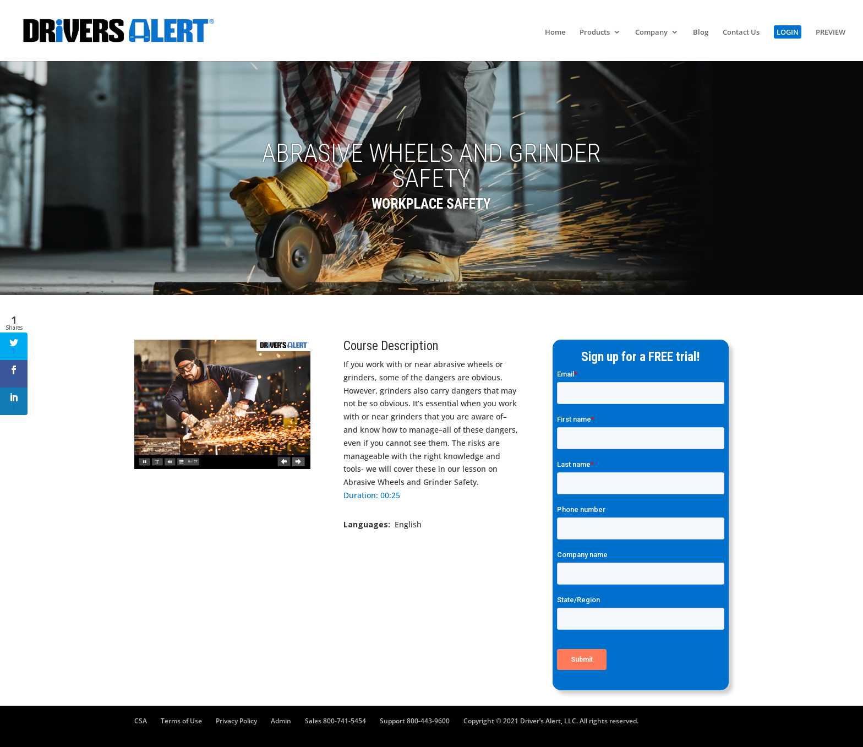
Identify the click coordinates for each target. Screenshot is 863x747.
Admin (281, 721)
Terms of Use (181, 721)
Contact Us (741, 32)
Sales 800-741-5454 (335, 721)
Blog (700, 32)
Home (555, 32)
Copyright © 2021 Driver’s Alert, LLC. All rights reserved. (550, 721)
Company (651, 32)
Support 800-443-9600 (415, 721)
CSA (140, 721)
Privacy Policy (236, 721)
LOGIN (788, 32)
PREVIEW (830, 32)
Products (595, 32)
